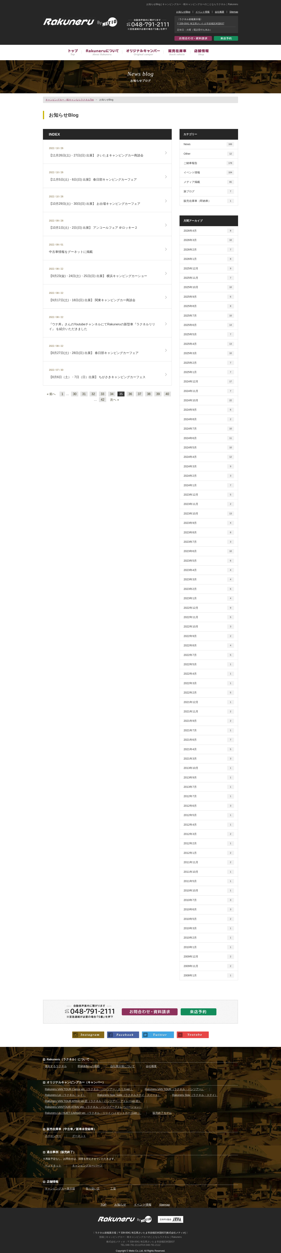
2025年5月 (209, 334)
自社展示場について (122, 1066)
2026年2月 (209, 249)
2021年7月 (209, 730)
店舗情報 (199, 53)
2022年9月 (209, 636)
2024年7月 (209, 428)
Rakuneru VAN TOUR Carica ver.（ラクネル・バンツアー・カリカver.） (89, 1089)
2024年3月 (209, 466)
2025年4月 (209, 344)
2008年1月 (209, 975)
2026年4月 (209, 231)
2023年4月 (209, 570)
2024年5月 (209, 447)
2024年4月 (209, 457)
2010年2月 (209, 937)
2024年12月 (209, 381)
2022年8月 (209, 645)
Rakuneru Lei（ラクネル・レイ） (65, 1095)
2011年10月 (209, 872)
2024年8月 (209, 419)
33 (102, 394)
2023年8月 (209, 532)
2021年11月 (209, 711)
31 (84, 394)
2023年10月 (209, 513)
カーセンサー (53, 1135)
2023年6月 (209, 551)
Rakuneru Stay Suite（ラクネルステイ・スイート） (129, 1095)
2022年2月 (209, 692)
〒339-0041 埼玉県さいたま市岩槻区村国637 (200, 23)
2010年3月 (209, 928)
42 (102, 399)
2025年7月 (209, 315)
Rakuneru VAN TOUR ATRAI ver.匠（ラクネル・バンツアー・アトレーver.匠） (93, 1101)
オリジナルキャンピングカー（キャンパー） (76, 1082)
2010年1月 (209, 947)
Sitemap (233, 12)
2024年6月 (209, 438)
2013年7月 (209, 787)
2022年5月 (209, 664)
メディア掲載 (209, 182)
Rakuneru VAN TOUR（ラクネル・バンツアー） (174, 1089)
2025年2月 (209, 363)
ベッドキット (53, 1165)
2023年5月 (209, 561)
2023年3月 (209, 579)
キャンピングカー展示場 (60, 1188)
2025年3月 (209, 353)
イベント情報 (203, 12)
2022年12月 (209, 608)
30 (74, 394)
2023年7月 (209, 542)
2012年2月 (209, 843)
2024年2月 (209, 476)
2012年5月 (209, 815)
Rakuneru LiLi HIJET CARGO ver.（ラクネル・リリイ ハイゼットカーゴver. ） (93, 1112)
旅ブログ (209, 191)
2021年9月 (209, 721)
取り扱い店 (93, 1188)
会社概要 (219, 12)
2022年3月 (209, 683)
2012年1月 (209, 853)
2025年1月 (209, 372)
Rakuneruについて (101, 53)
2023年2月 (209, 589)
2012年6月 (209, 806)
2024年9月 (209, 410)
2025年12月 (209, 268)
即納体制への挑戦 (89, 1066)
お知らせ (120, 1204)
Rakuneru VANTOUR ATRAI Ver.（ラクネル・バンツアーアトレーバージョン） (93, 1106)
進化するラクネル (56, 1066)
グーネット (79, 1135)
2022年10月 (209, 626)
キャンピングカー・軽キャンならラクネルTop (69, 99)
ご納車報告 (209, 163)
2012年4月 (209, 824)
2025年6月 (209, 325)
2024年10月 (209, 400)
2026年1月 (209, 259)
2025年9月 (209, 297)
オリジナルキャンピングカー (142, 53)
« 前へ (51, 394)
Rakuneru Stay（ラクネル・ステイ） (195, 1095)
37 (139, 394)
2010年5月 (209, 919)
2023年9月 (209, 523)
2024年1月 (209, 485)
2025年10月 (209, 287)
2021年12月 (209, 702)
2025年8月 (209, 306)
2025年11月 (209, 278)
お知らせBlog (183, 12)
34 (112, 394)
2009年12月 (209, 956)
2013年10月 (209, 768)
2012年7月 (209, 796)
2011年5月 (209, 881)
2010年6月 (209, 909)
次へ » (114, 399)
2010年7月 (209, 900)
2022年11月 (209, 617)
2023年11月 (209, 504)
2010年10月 (209, 890)
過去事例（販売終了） (61, 1152)
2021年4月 (209, 749)
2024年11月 (209, 391)
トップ (74, 53)
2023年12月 (209, 494)
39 (158, 394)
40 (167, 394)
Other (209, 154)
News (209, 144)
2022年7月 (209, 655)
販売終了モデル (162, 1112)
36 (130, 394)
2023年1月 (209, 598)
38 (148, 394)
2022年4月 (209, 674)
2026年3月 (209, 240)
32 (93, 394)
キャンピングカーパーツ (87, 1165)
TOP (103, 1204)
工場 (113, 1188)
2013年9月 (209, 777)
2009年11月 (209, 966)
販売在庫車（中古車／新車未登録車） (176, 53)
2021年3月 (209, 758)
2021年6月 (209, 740)
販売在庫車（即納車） (209, 201)
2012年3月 (209, 834)
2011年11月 (209, 862)
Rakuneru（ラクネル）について (68, 1059)
